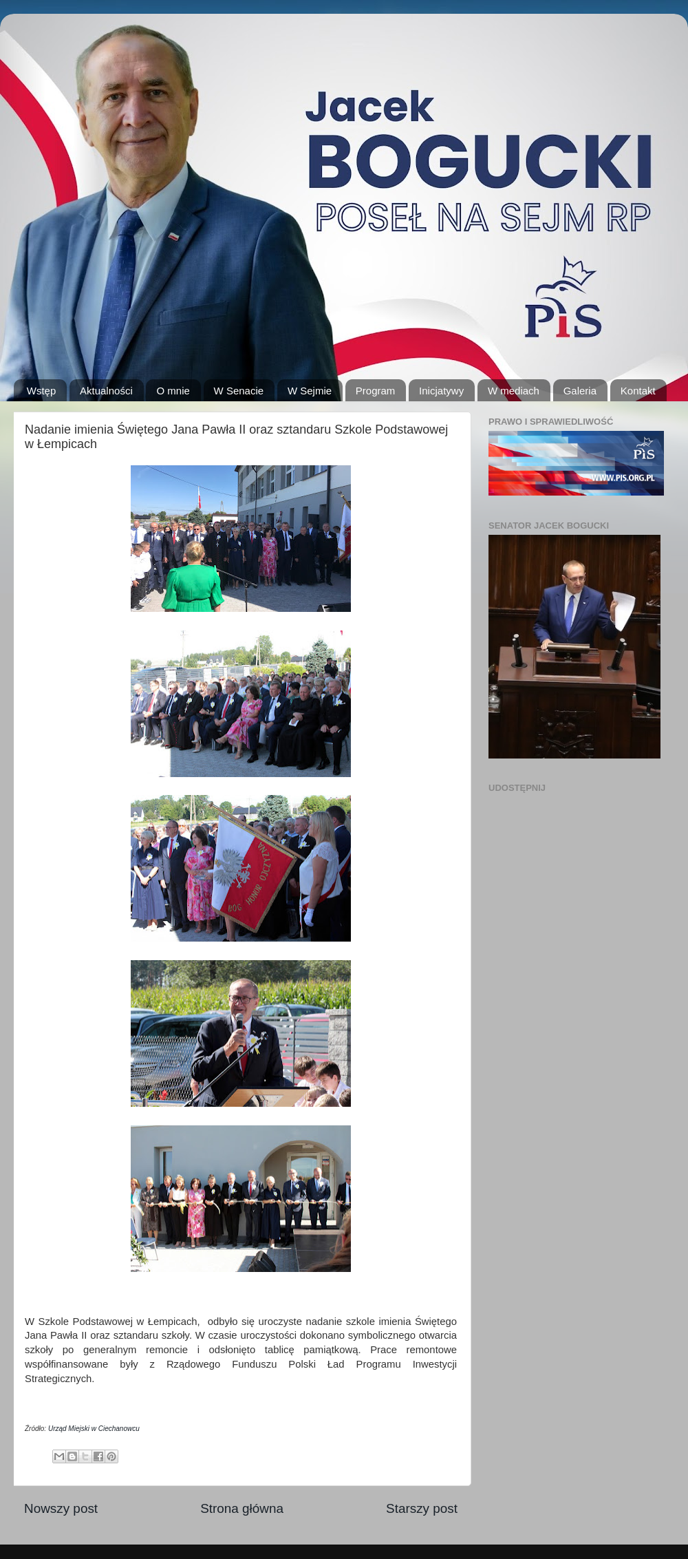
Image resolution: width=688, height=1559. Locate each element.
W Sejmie (310, 390)
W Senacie (239, 390)
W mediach (513, 390)
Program (376, 390)
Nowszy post (61, 1508)
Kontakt (638, 390)
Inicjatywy (441, 390)
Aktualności (106, 390)
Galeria (579, 390)
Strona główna (241, 1508)
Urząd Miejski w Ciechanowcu (94, 1428)
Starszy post (422, 1508)
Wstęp (41, 390)
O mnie (172, 390)
